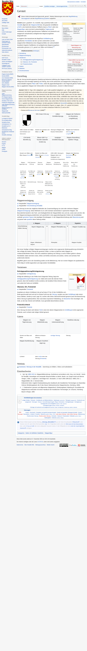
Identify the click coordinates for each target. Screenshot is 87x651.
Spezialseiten (5, 44)
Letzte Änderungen (7, 32)
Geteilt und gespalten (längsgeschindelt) (67, 412)
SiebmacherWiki (6, 112)
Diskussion (24, 6)
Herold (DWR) (5, 76)
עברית (3, 145)
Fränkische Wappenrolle (8, 102)
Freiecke (29, 307)
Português (4, 151)
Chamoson (31, 176)
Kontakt (4, 34)
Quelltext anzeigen (47, 6)
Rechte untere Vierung (44, 416)
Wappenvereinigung (33, 203)
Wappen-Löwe (5, 85)
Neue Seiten (5, 28)
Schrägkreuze (78, 402)
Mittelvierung (81, 414)
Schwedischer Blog (7, 130)
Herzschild (63, 103)
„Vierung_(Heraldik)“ (48, 422)
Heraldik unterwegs (7, 135)
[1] (53, 46)
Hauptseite (4, 18)
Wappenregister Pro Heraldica (7, 108)
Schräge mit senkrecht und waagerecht (53, 407)
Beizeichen (67, 299)
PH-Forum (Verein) (7, 68)
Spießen (68, 157)
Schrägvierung (31, 274)
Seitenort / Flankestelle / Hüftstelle (69, 416)
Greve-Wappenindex (7, 99)
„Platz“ (50, 27)
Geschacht (32, 412)
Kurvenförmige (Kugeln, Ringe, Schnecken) (53, 402)
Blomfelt (29, 155)
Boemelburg (69, 155)
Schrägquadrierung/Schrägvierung (27, 279)
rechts (40, 356)
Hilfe (3, 30)
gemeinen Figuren (28, 217)
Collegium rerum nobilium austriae (6, 66)
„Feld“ (19, 27)
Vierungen (34, 402)
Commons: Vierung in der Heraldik (30, 367)
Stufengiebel (47, 417)
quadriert (29, 219)
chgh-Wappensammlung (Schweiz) (8, 105)
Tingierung (48, 29)
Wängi (51, 172)
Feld (40, 310)
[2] (44, 109)
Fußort (27, 412)
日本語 (3, 149)
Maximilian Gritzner (34, 110)
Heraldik (19, 25)
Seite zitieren (5, 52)
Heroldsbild (28, 41)
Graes (40, 131)
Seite (17, 6)
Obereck (46, 414)
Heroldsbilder (37, 397)
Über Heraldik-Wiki (29, 445)
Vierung (54, 294)
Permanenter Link (6, 48)
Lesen (39, 6)
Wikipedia (75, 422)
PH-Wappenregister (7, 97)
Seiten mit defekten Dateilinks (34, 433)
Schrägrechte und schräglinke (54, 403)
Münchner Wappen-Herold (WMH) (7, 80)
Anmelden (83, 2)
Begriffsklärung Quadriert (42, 18)
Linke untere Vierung (72, 414)
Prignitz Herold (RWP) (7, 74)
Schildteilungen (29, 397)
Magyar (4, 147)
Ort (54, 414)
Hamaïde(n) (26, 414)
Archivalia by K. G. (6, 124)
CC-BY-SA (40, 441)
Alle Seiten (4, 20)
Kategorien (21, 433)
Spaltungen (59, 400)
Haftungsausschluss (40, 445)
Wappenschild (35, 25)
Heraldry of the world (7, 100)
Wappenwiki (5, 111)
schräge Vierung (55, 335)
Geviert (80, 412)
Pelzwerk (33, 400)
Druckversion (5, 46)
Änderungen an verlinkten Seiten (6, 42)
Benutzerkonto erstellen (73, 2)
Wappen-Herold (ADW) (8, 86)
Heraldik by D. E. (6, 126)
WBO (81, 286)
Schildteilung (47, 38)
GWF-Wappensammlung (7, 94)
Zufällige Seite (5, 22)
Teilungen (70, 400)
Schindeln (53, 416)
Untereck (58, 417)
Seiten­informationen (7, 50)
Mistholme (4, 128)
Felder (41, 83)
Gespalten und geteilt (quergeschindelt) (46, 412)
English (4, 143)
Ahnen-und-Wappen (7, 61)
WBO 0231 (31, 374)
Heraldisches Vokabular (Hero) (8, 132)
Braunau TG (39, 174)
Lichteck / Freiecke (35, 414)
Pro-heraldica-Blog (6, 120)
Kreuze (40, 402)
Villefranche (48, 193)
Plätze (34, 83)
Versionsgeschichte (59, 6)
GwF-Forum (5, 57)
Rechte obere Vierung (32, 416)
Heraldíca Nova (6, 122)
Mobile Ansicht (50, 445)
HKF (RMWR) (5, 83)
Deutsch (4, 142)
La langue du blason (7, 118)
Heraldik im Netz (6, 59)
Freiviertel (30, 289)
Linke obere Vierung (61, 414)
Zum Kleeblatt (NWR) (7, 78)
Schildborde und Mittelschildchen (44, 400)
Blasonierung (77, 217)
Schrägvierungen (53, 405)
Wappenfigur (21, 29)
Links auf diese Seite (7, 39)
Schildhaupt (71, 294)
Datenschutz (20, 445)
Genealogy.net (5, 63)
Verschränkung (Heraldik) (34, 205)
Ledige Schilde (26, 400)
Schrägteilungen (69, 402)
